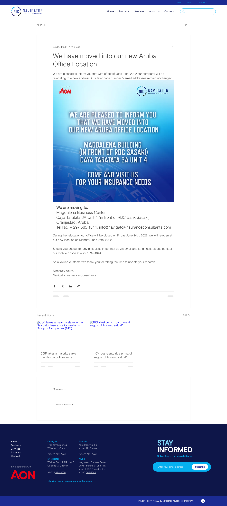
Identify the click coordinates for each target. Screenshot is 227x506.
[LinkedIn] (203, 501)
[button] (186, 25)
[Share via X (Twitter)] (62, 286)
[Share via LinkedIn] (70, 286)
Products (16, 445)
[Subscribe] (200, 467)
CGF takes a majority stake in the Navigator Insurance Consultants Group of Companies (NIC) (60, 355)
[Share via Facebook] (54, 286)
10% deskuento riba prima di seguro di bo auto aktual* (113, 355)
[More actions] (172, 47)
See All (186, 314)
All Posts (41, 25)
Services (15, 448)
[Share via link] (78, 286)
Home (14, 441)
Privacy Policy (144, 501)
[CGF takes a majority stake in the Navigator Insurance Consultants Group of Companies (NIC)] (60, 334)
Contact (15, 456)
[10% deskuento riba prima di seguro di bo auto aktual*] (113, 334)
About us (16, 452)
